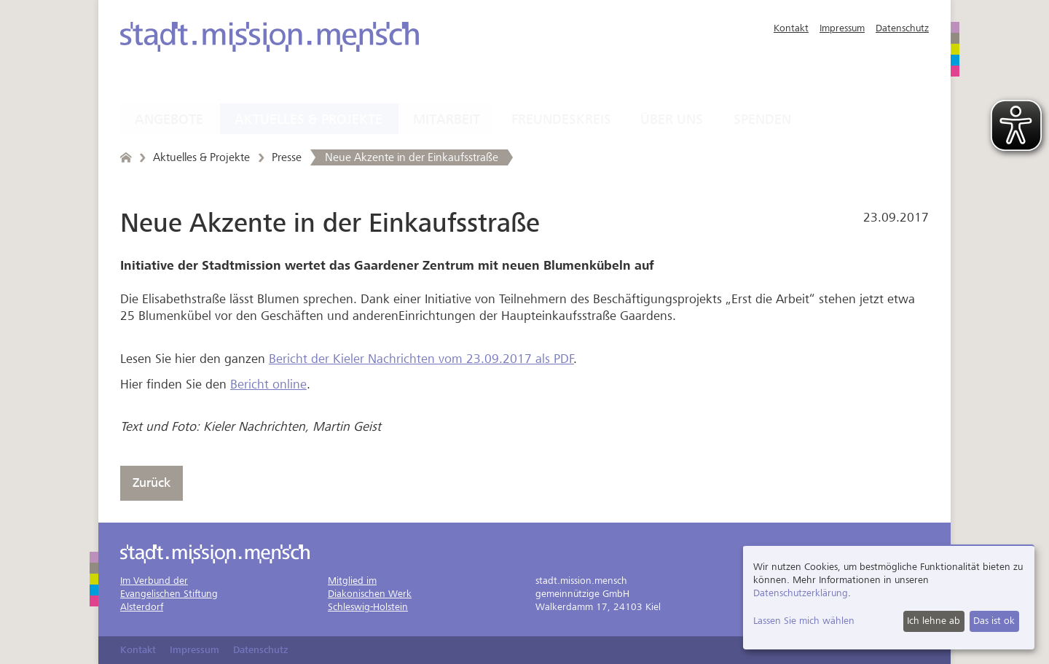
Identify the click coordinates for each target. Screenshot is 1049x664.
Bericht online (268, 384)
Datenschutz (902, 28)
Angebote (169, 120)
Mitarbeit (446, 120)
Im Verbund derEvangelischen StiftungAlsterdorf (169, 593)
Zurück (151, 483)
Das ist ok (994, 620)
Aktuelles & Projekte (308, 120)
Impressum (842, 28)
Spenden (762, 120)
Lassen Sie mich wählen (803, 620)
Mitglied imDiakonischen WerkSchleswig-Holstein (370, 593)
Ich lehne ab (933, 620)
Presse (287, 157)
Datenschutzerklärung (800, 593)
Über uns (671, 120)
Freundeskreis (561, 120)
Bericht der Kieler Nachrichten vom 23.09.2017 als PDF (421, 359)
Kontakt (791, 28)
